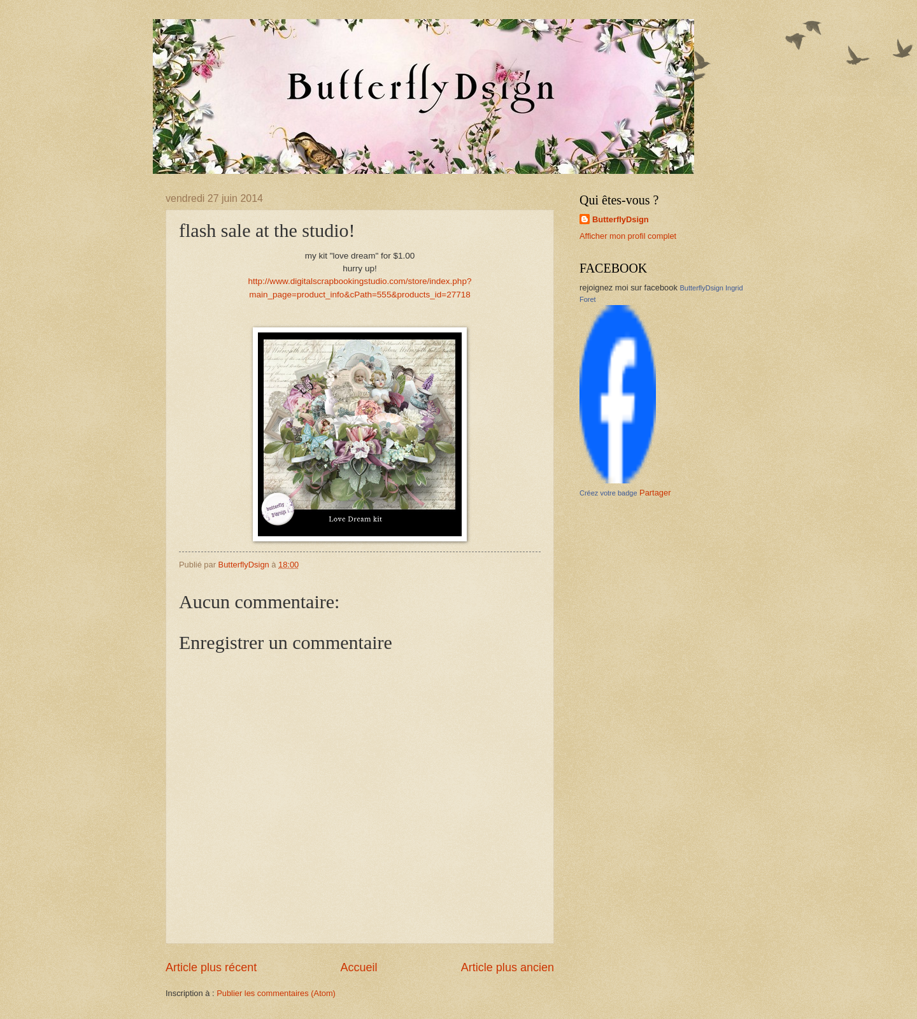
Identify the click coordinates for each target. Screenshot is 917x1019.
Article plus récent (211, 967)
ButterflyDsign (620, 219)
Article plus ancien (507, 967)
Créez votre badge (608, 493)
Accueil (358, 967)
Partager (655, 492)
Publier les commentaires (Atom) (276, 993)
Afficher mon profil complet (627, 236)
